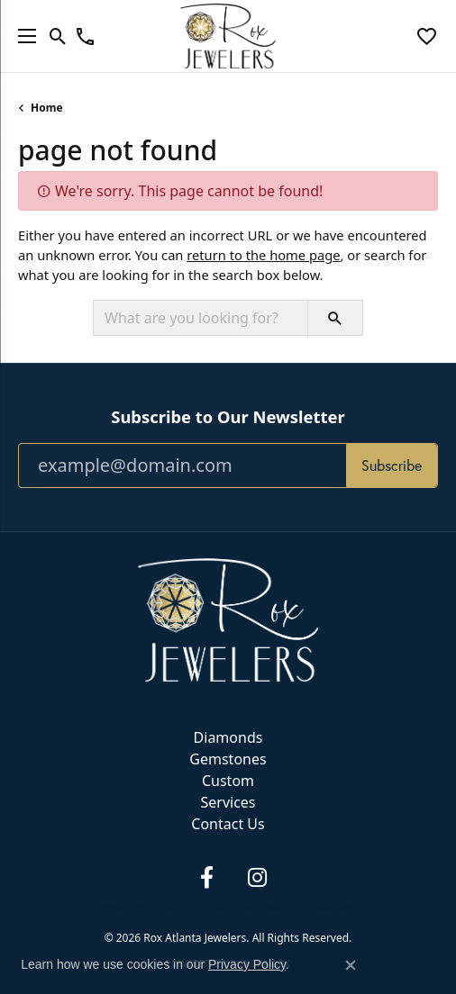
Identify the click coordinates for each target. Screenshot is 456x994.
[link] (85, 36)
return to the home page (263, 255)
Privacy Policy (131, 907)
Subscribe (391, 465)
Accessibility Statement (302, 907)
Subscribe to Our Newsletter (227, 417)
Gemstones (227, 759)
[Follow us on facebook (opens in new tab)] (206, 878)
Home (47, 107)
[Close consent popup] (350, 965)
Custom (228, 781)
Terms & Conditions (206, 907)
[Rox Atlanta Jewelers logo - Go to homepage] (228, 36)
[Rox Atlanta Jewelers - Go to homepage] (228, 618)
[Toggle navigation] (22, 36)
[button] (58, 36)
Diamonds (228, 737)
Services (227, 802)
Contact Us (227, 824)
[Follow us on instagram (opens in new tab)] (257, 878)
